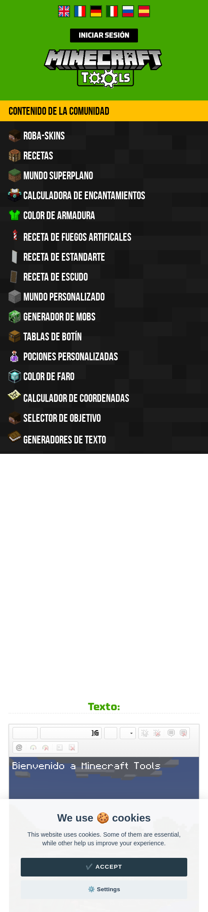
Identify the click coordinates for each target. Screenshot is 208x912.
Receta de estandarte (56, 257)
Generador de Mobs (52, 316)
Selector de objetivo (54, 418)
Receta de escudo (48, 277)
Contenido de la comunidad (59, 111)
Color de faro (41, 376)
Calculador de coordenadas (68, 397)
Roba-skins (36, 135)
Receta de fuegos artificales (69, 236)
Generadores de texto (57, 439)
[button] (19, 524)
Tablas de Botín (45, 336)
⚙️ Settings (104, 889)
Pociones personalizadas (63, 356)
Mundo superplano (50, 175)
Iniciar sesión (104, 35)
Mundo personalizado (56, 297)
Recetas (30, 155)
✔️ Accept (104, 866)
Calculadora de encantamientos (76, 195)
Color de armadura (51, 215)
